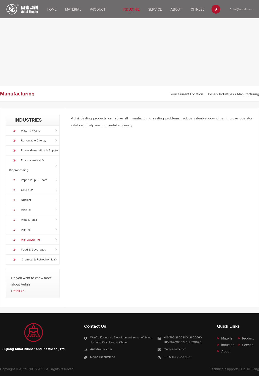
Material (73, 9)
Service (155, 9)
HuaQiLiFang (249, 369)
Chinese (197, 9)
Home (52, 9)
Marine (25, 229)
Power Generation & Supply (39, 150)
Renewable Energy (33, 140)
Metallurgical (29, 219)
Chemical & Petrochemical (38, 259)
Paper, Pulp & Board (34, 180)
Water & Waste (30, 130)
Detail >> (17, 291)
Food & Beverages (33, 249)
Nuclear (26, 199)
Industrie (131, 9)
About (176, 9)
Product (98, 9)
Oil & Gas (27, 190)
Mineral (26, 209)
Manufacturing (30, 239)
